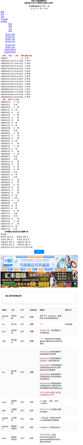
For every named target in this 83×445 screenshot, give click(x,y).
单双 (10, 31)
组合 (10, 24)
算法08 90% (10, 52)
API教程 (4, 22)
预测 (2, 12)
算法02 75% (10, 37)
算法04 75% (10, 42)
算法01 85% (10, 34)
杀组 (10, 26)
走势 (2, 14)
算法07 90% (10, 50)
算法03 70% (10, 39)
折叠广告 (39, 252)
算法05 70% (10, 45)
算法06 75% (10, 47)
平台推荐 (4, 19)
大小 (10, 29)
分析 (2, 17)
